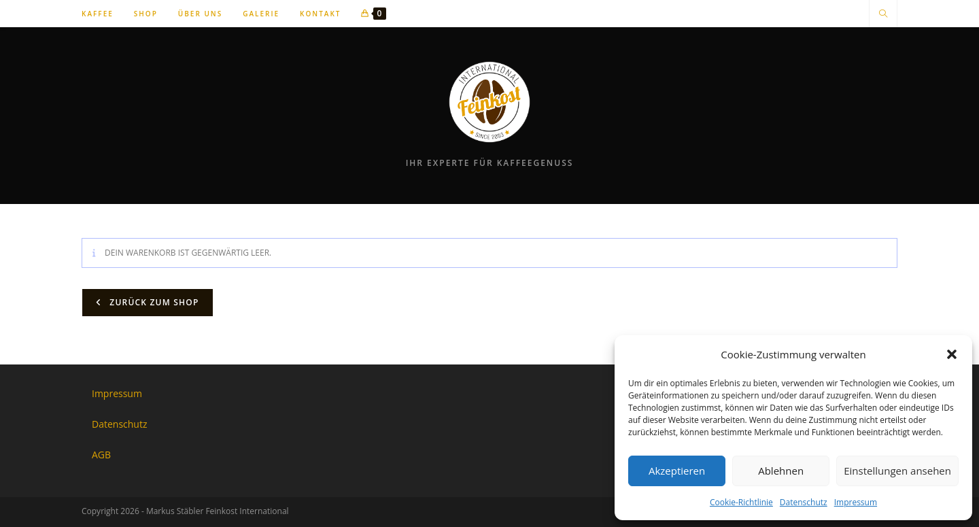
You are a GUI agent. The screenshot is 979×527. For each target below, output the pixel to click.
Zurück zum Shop (153, 302)
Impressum (855, 502)
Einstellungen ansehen (897, 470)
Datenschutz (803, 502)
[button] (952, 354)
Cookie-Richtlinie (741, 502)
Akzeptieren (677, 470)
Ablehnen (781, 470)
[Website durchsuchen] (883, 14)
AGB (101, 454)
